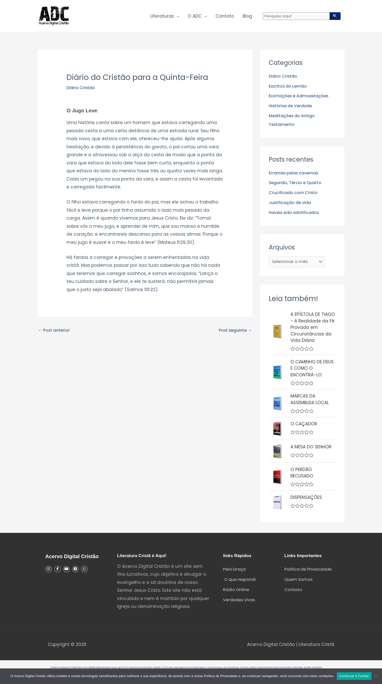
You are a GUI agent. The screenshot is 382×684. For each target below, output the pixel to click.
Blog (247, 17)
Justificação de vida (291, 203)
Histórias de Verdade (292, 107)
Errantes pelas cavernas (295, 174)
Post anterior (55, 332)
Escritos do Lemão (289, 88)
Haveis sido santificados (296, 213)
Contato (225, 17)
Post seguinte (234, 332)
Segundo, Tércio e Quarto (297, 184)
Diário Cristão (81, 89)
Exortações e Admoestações (300, 97)
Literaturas (162, 17)
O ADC (195, 17)
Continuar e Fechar (354, 676)
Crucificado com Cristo (294, 193)
